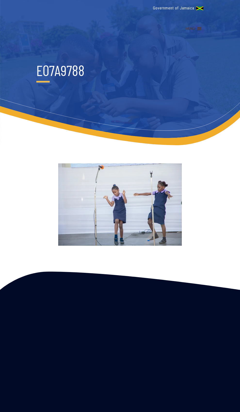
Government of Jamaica (173, 8)
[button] (190, 28)
